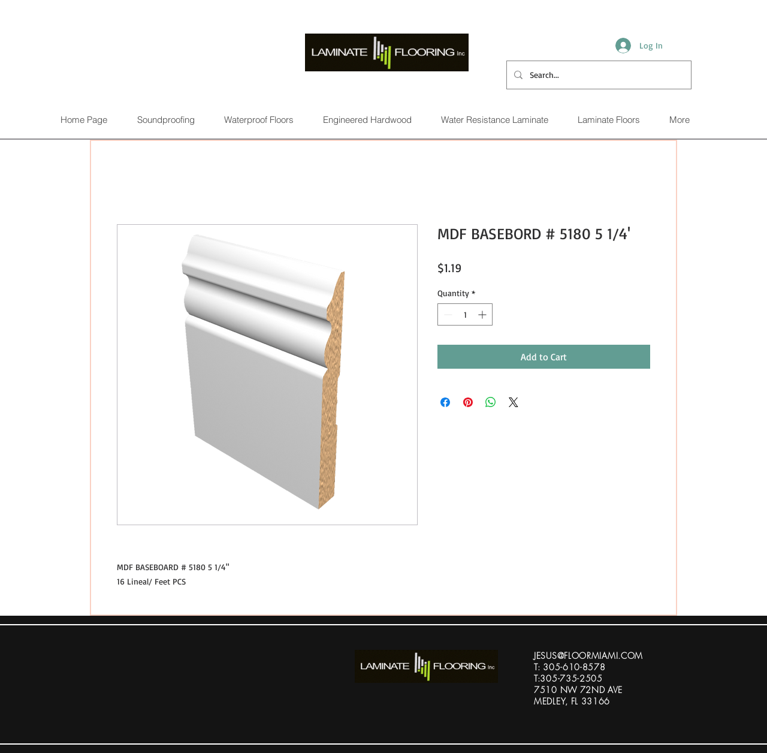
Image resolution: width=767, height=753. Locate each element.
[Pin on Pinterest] (468, 402)
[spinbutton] (465, 314)
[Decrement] (446, 314)
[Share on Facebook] (445, 402)
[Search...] (598, 75)
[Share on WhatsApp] (491, 402)
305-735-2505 (571, 678)
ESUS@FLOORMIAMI (577, 655)
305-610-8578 (574, 667)
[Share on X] (513, 402)
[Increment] (483, 314)
